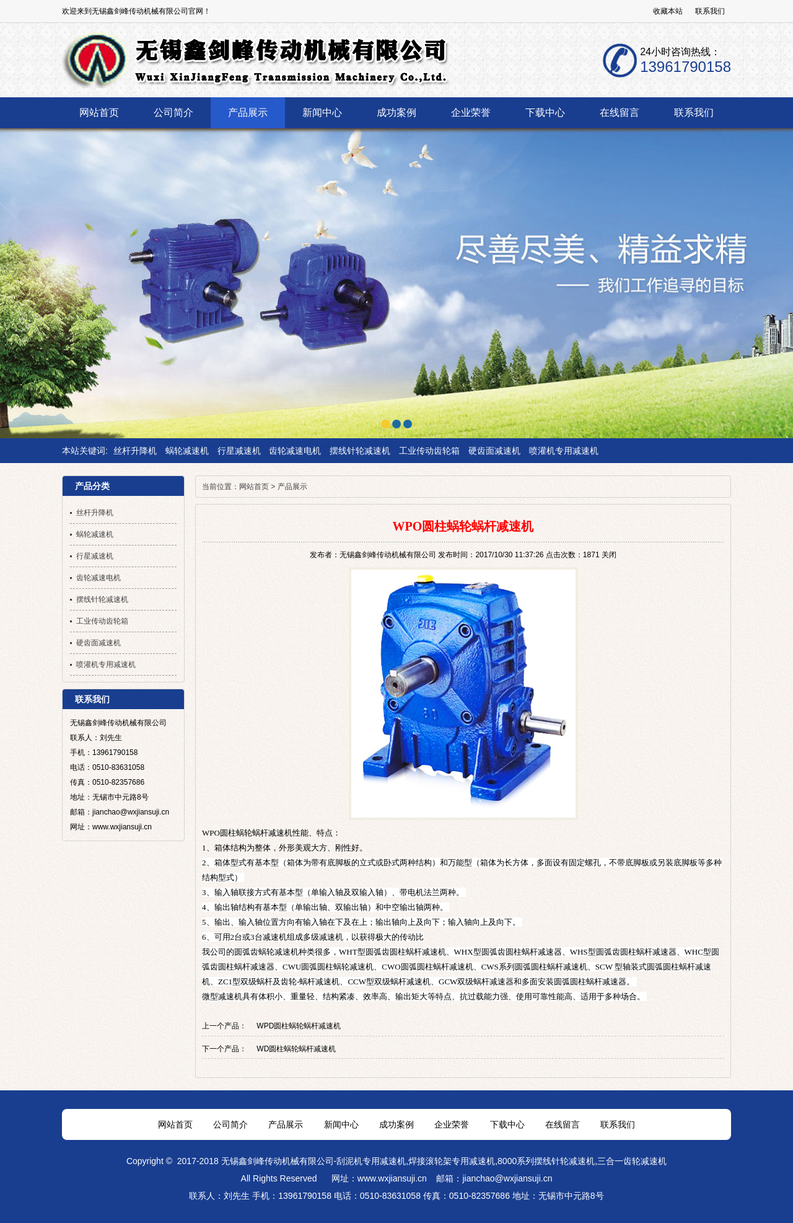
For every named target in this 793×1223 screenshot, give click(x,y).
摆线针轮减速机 (360, 451)
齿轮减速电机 (295, 451)
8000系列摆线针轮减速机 (546, 1161)
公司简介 (230, 1124)
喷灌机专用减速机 (563, 451)
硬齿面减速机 (494, 451)
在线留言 (562, 1124)
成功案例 (396, 1124)
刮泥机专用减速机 (371, 1161)
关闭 (609, 554)
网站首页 (254, 486)
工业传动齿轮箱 (429, 451)
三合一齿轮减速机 (632, 1161)
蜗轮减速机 (187, 451)
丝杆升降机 (135, 451)
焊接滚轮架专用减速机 (451, 1161)
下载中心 (507, 1124)
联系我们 (710, 11)
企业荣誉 (451, 1124)
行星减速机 (239, 451)
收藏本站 (668, 11)
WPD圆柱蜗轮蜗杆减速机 (298, 1026)
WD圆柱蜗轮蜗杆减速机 (296, 1048)
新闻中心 (341, 1124)
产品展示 (292, 486)
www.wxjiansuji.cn (392, 1178)
